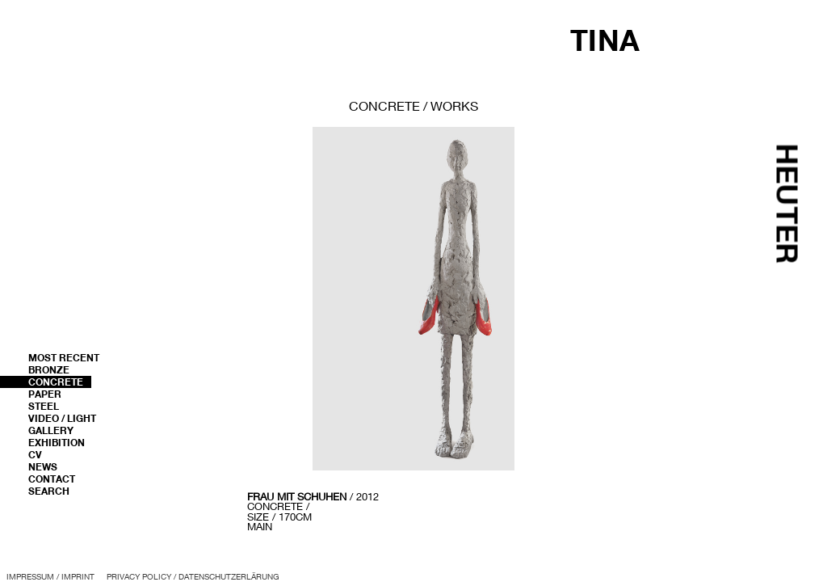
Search (48, 491)
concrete (384, 105)
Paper (44, 394)
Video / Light (62, 418)
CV (35, 455)
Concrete (55, 382)
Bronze (48, 370)
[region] (413, 330)
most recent (63, 358)
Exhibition (56, 442)
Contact (51, 479)
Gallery (50, 430)
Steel (43, 406)
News (42, 467)
